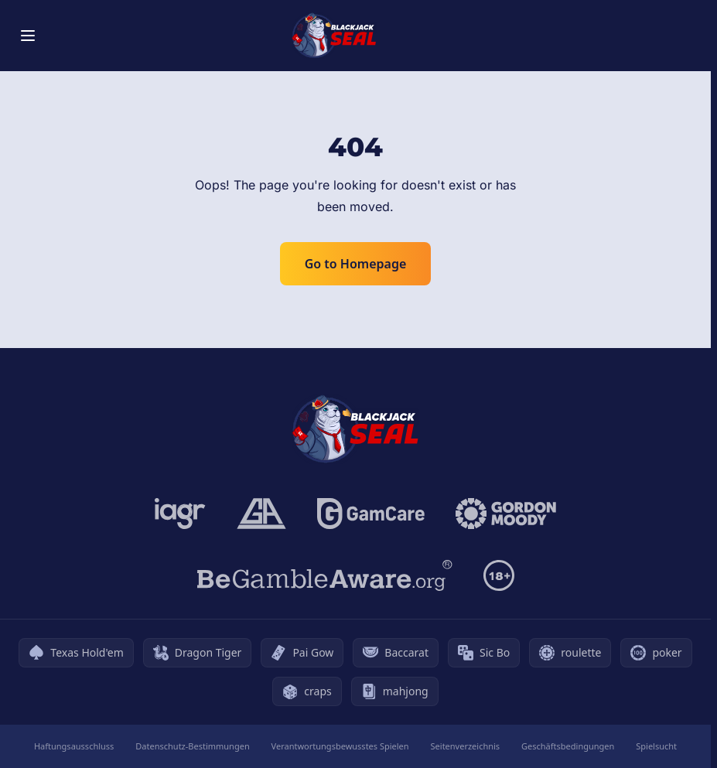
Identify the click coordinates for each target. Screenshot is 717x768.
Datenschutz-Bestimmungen (192, 746)
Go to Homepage (356, 263)
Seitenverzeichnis (465, 746)
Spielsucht (656, 746)
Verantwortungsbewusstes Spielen (340, 746)
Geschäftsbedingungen (567, 746)
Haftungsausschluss (74, 746)
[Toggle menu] (27, 35)
